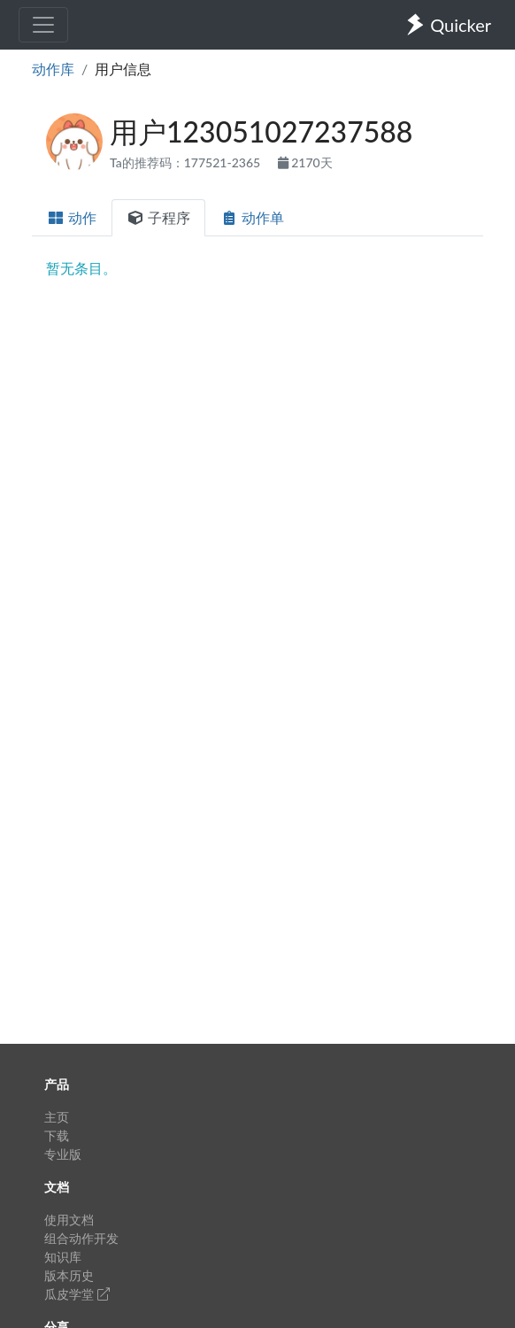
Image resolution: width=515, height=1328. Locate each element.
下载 (56, 1135)
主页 (56, 1116)
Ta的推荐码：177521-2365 (187, 162)
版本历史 (69, 1275)
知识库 (62, 1256)
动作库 (53, 68)
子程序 (158, 217)
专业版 (62, 1154)
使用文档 (69, 1219)
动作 (71, 217)
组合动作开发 (81, 1238)
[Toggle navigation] (43, 24)
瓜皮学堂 (77, 1293)
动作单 (252, 217)
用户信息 (123, 68)
